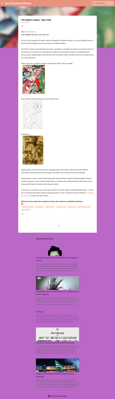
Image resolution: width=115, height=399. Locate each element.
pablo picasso (26, 209)
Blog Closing (39, 312)
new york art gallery (84, 207)
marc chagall (72, 207)
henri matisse (39, 207)
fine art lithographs (28, 207)
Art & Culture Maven (18, 3)
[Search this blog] (104, 3)
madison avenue (61, 207)
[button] (22, 26)
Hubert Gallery (30, 32)
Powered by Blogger (57, 396)
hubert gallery (49, 207)
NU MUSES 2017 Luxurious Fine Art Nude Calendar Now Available (55, 343)
